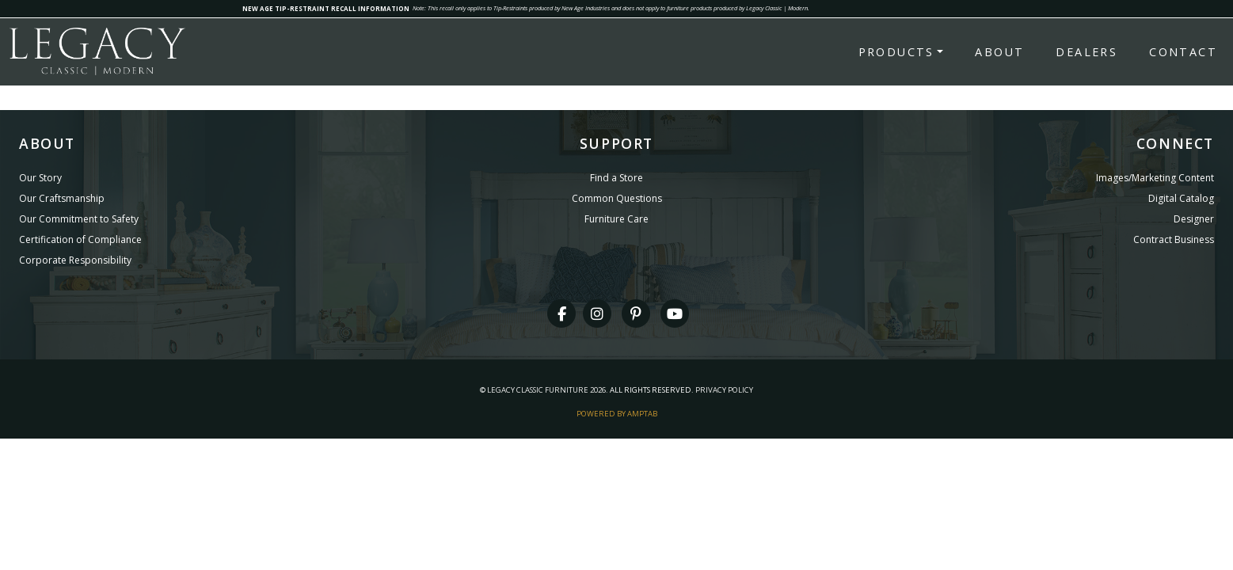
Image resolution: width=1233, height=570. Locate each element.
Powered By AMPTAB (617, 413)
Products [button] (896, 51)
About (999, 51)
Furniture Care (616, 219)
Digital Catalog (1181, 198)
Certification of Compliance (80, 239)
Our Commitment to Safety (79, 219)
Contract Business (1173, 239)
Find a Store (616, 177)
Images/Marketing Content (1155, 177)
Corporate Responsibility (75, 260)
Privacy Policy (724, 390)
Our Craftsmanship (62, 198)
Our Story (40, 177)
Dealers (1086, 51)
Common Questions (617, 198)
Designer (1194, 219)
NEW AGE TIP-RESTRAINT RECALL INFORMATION (325, 8)
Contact (1183, 51)
